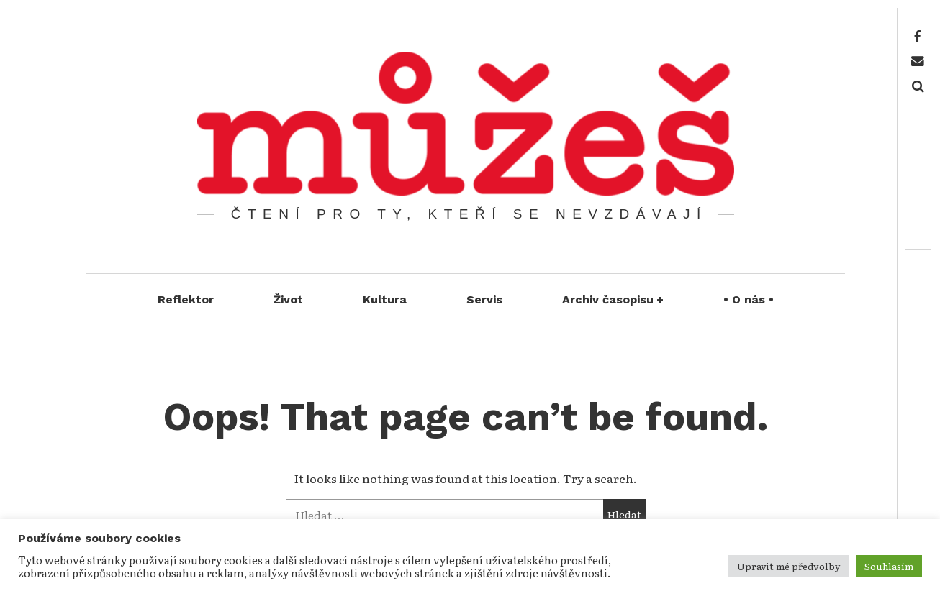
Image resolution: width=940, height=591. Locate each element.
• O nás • (748, 299)
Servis (484, 299)
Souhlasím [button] (888, 566)
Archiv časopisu (613, 299)
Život (288, 299)
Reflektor (186, 299)
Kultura (385, 299)
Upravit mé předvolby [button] (788, 566)
